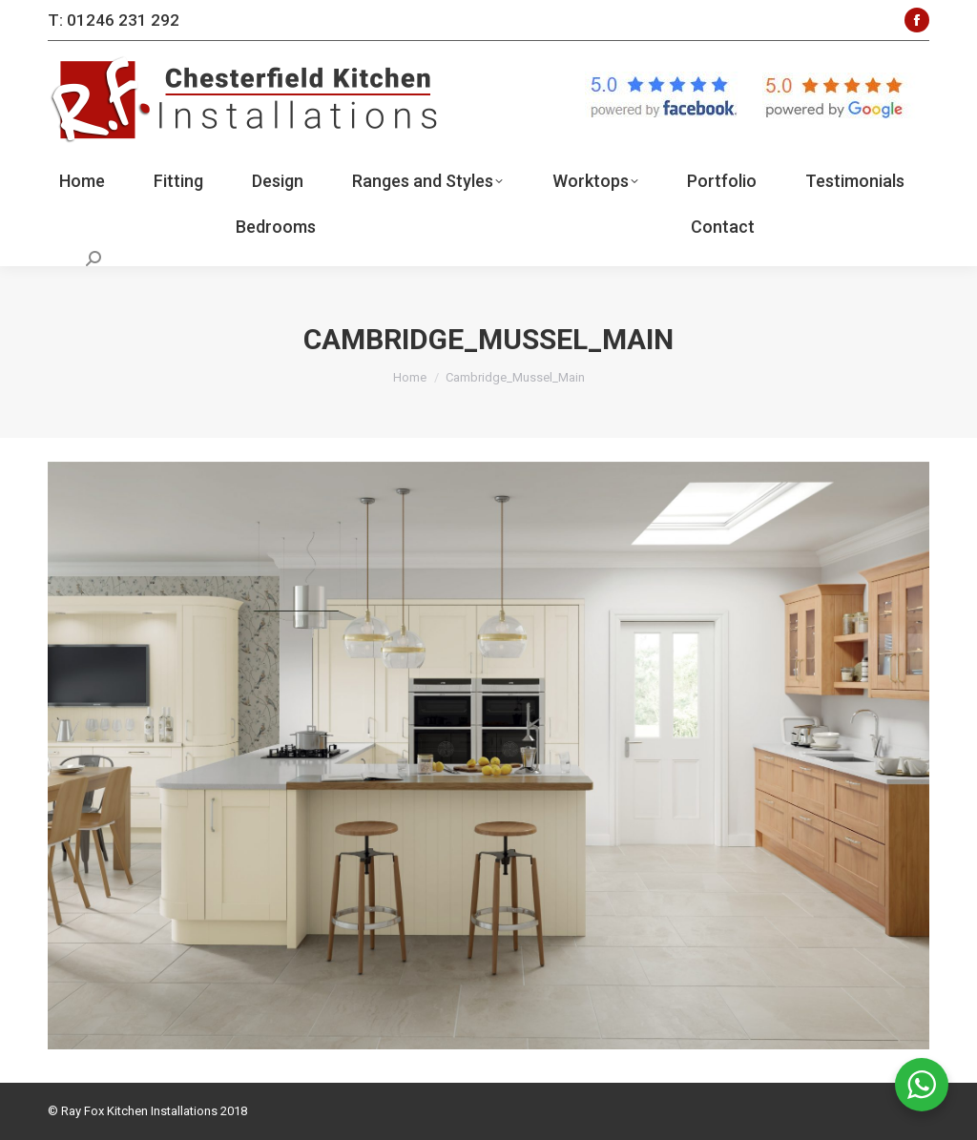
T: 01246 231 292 (113, 20)
